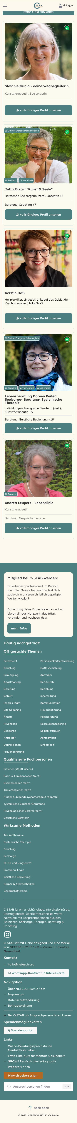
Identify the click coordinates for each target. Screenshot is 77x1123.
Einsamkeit (47, 744)
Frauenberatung (14, 751)
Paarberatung (49, 716)
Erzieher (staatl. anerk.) (18, 769)
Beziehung (46, 689)
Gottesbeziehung (51, 668)
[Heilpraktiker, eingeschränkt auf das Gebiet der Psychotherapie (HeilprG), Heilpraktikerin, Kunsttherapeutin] (38, 301)
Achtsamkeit (48, 737)
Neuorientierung (50, 710)
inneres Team (12, 703)
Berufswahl (47, 682)
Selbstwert (10, 661)
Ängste (8, 716)
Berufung (9, 689)
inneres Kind (48, 696)
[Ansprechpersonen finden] (38, 1086)
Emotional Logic (14, 870)
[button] (5, 5)
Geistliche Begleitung (17, 877)
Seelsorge (10, 730)
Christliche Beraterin (16, 817)
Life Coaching (12, 710)
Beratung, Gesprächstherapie (25, 518)
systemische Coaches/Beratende (24, 804)
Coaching (10, 668)
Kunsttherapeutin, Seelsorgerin (26, 93)
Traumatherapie (14, 835)
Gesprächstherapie (15, 891)
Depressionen (12, 744)
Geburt (8, 696)
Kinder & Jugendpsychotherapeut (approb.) (31, 797)
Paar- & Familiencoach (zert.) (22, 776)
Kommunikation (50, 703)
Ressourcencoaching (53, 723)
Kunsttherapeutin (16, 509)
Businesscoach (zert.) (17, 783)
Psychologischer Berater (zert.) (23, 811)
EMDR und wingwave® (17, 863)
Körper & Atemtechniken (19, 884)
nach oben (38, 1108)
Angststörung (12, 682)
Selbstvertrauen (50, 730)
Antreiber (46, 675)
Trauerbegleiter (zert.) (17, 790)
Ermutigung (11, 675)
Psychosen (10, 723)
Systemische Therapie (17, 842)
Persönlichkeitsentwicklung (57, 661)
